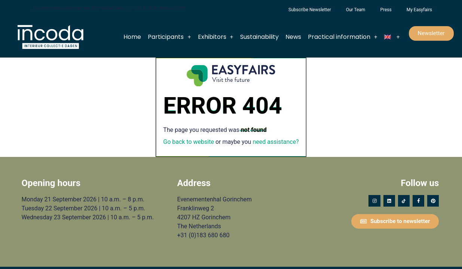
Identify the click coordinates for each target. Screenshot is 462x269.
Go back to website (188, 141)
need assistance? (276, 141)
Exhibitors (215, 37)
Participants (169, 37)
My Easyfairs (419, 9)
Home (132, 37)
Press (385, 9)
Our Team (355, 9)
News (293, 37)
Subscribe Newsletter (309, 9)
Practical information (342, 37)
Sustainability (259, 37)
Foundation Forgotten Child (273, 10)
